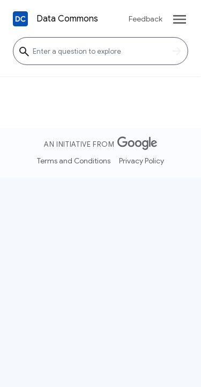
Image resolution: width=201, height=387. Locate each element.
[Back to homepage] (20, 18)
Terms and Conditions (73, 161)
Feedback (145, 19)
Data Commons (67, 18)
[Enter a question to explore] (100, 51)
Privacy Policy (141, 161)
